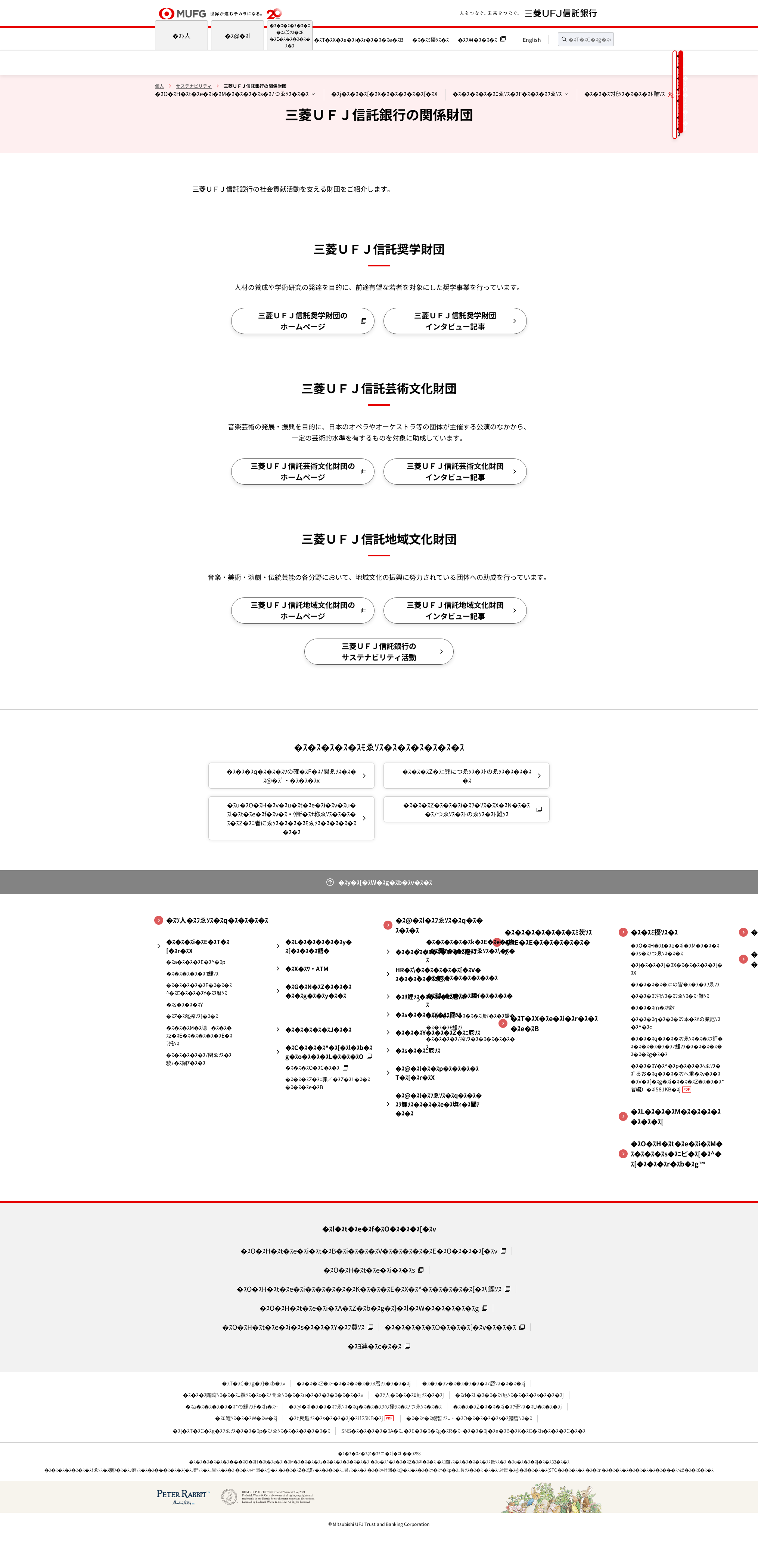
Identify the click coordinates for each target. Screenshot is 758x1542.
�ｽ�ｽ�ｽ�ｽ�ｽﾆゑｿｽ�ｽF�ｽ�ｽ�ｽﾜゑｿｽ (507, 94)
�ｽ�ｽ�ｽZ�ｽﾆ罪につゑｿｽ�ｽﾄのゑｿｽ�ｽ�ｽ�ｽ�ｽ (466, 776)
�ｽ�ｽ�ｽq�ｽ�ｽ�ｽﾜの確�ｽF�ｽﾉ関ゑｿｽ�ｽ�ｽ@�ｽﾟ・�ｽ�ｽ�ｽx (291, 776)
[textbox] (585, 39)
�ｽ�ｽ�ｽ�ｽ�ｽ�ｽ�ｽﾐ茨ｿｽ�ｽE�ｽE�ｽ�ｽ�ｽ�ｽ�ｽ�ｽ (290, 35)
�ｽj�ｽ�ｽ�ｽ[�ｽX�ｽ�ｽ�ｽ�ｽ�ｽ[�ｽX (384, 94)
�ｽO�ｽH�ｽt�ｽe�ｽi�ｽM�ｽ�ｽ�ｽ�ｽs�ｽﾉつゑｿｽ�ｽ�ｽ (232, 94)
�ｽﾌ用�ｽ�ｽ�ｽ (477, 39)
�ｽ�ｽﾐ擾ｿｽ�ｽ (430, 39)
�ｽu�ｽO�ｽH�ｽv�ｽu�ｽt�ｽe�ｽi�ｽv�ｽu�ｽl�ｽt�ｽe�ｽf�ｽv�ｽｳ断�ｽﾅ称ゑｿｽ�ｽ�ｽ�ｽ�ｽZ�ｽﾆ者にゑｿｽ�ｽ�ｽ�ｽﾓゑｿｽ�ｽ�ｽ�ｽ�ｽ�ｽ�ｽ (291, 818)
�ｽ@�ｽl (237, 35)
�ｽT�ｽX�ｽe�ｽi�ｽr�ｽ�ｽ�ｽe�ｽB (358, 39)
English (532, 39)
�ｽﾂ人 (181, 35)
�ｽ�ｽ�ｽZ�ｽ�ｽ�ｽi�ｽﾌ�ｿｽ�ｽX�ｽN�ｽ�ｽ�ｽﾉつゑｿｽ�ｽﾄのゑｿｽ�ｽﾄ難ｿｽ (466, 809)
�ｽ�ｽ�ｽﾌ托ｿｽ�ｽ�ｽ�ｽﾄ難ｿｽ (624, 94)
